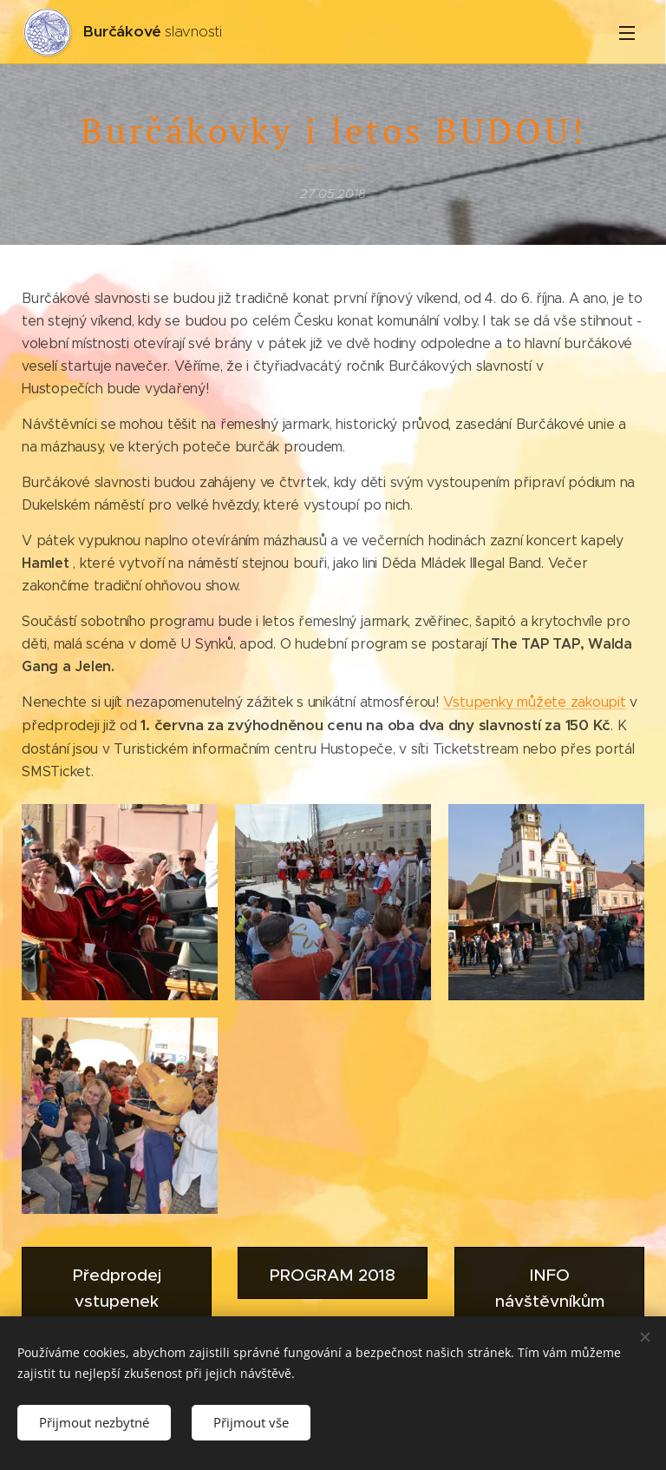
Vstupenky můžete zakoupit (534, 702)
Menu (627, 33)
